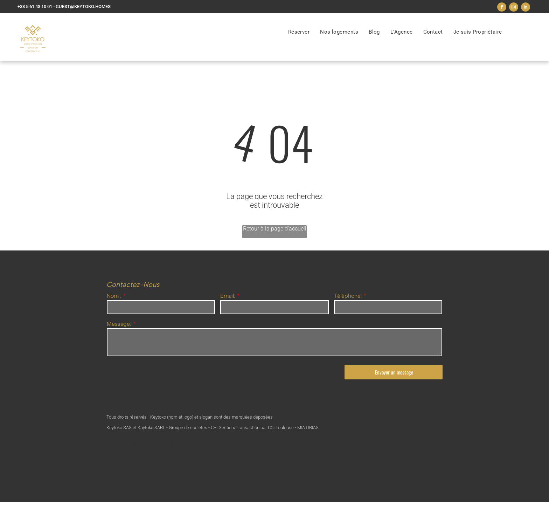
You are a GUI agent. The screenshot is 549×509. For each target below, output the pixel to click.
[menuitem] (299, 32)
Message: (119, 324)
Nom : (114, 296)
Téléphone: (348, 296)
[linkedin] (525, 7)
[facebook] (501, 7)
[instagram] (513, 7)
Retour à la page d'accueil (274, 228)
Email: (227, 296)
